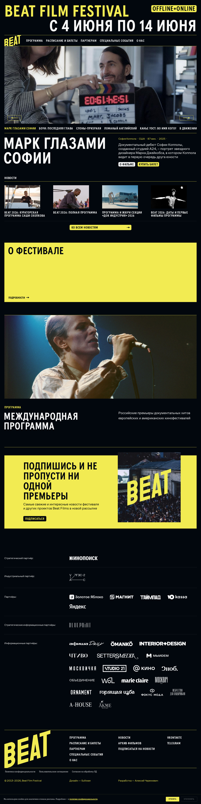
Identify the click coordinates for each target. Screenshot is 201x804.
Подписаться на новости (136, 749)
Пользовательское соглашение (53, 772)
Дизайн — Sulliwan (80, 780)
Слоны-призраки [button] (88, 128)
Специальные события (116, 40)
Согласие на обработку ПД (84, 772)
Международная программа (41, 422)
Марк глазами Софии (54, 151)
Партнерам (89, 40)
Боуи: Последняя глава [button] (56, 128)
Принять (173, 799)
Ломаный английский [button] (120, 128)
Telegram (174, 743)
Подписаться (34, 518)
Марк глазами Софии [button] (20, 128)
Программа (34, 40)
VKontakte (174, 737)
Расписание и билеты (62, 40)
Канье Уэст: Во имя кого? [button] (158, 128)
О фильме (127, 164)
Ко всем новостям (84, 227)
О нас (141, 40)
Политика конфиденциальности (20, 772)
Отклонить (189, 799)
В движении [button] (188, 128)
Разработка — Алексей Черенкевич (138, 780)
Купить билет (148, 164)
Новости (124, 737)
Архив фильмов (129, 743)
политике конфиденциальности (83, 799)
